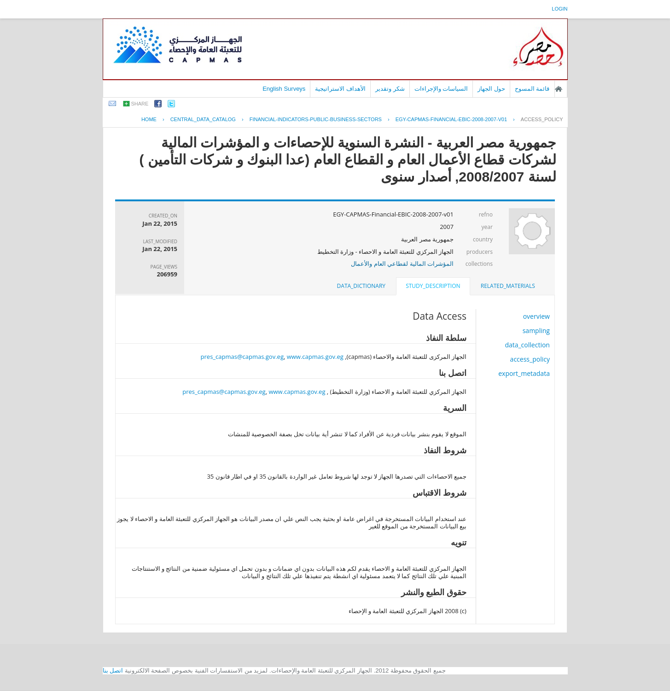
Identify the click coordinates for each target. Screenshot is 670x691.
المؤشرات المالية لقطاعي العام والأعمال (402, 263)
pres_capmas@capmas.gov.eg (242, 356)
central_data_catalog (203, 119)
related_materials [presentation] (508, 286)
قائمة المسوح (532, 88)
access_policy (542, 119)
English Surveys (283, 88)
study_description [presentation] (433, 286)
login (559, 9)
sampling (536, 330)
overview (536, 316)
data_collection (527, 344)
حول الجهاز (491, 88)
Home (149, 119)
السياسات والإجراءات (441, 88)
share (140, 103)
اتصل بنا (113, 670)
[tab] (508, 286)
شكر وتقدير (390, 88)
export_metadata (524, 373)
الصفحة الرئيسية (558, 89)
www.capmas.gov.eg (315, 356)
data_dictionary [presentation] (361, 286)
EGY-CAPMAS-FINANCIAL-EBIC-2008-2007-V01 (451, 119)
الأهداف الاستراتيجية (340, 88)
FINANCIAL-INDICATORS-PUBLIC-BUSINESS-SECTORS (316, 119)
